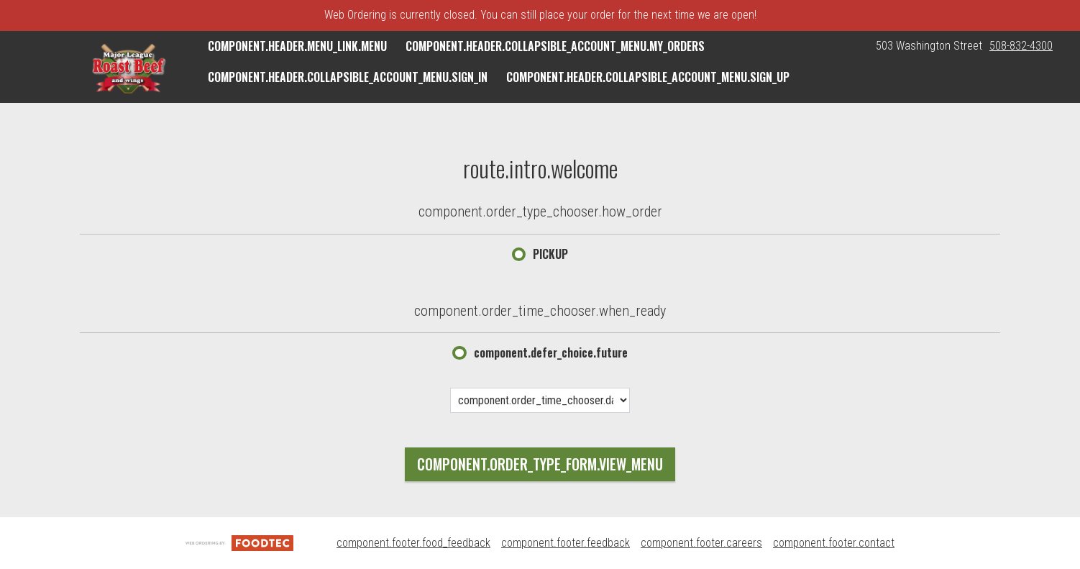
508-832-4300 (1021, 46)
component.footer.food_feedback (413, 543)
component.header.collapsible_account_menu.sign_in (348, 77)
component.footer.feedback (565, 543)
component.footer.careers (701, 543)
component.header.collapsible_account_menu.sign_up (648, 77)
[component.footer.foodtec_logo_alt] (239, 543)
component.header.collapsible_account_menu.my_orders (555, 46)
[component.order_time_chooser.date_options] (540, 400)
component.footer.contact (833, 543)
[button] (128, 68)
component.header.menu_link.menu (297, 46)
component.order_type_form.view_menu (540, 464)
